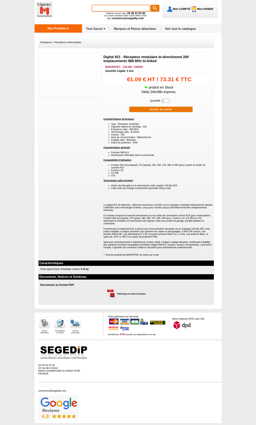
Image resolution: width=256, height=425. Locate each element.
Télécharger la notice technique (131, 294)
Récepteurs (46, 42)
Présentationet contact (60, 332)
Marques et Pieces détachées (135, 28)
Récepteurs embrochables (68, 42)
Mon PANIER (205, 8)
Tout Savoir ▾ (95, 28)
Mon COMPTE (181, 8)
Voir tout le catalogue (180, 28)
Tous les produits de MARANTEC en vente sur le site (132, 255)
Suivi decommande (75, 332)
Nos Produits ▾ (58, 28)
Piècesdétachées (45, 332)
